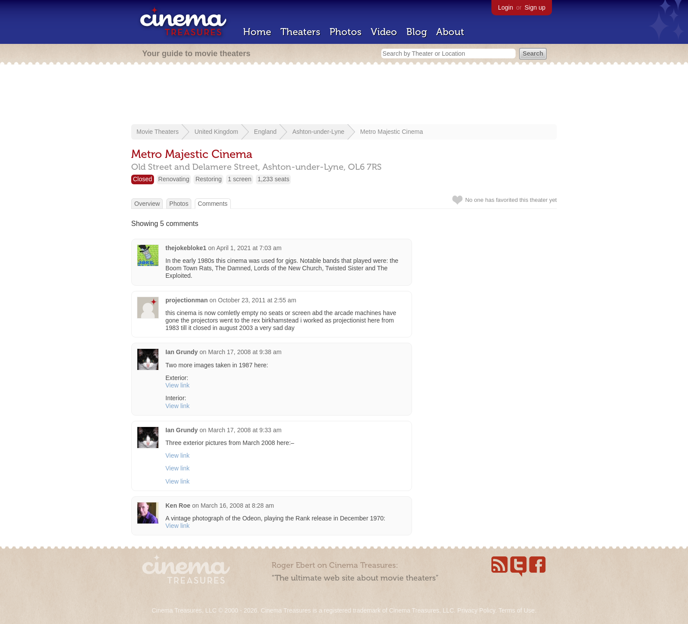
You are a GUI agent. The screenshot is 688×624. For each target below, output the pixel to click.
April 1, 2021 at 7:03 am (249, 247)
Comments (213, 203)
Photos (346, 32)
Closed (142, 179)
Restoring (208, 179)
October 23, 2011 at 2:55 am (257, 300)
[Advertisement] (344, 95)
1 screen (239, 179)
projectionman (186, 300)
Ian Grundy (181, 351)
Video (384, 32)
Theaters (300, 32)
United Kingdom (216, 131)
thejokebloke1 (185, 247)
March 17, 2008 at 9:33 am (244, 430)
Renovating (174, 179)
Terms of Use (516, 610)
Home (257, 32)
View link (177, 385)
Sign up (535, 7)
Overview (147, 203)
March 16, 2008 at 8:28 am (237, 505)
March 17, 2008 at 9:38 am (244, 351)
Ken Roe (177, 505)
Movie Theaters (157, 131)
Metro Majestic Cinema (391, 131)
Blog (416, 32)
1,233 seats (273, 179)
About (450, 32)
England (265, 131)
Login (505, 7)
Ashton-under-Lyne (318, 131)
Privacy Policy (476, 610)
